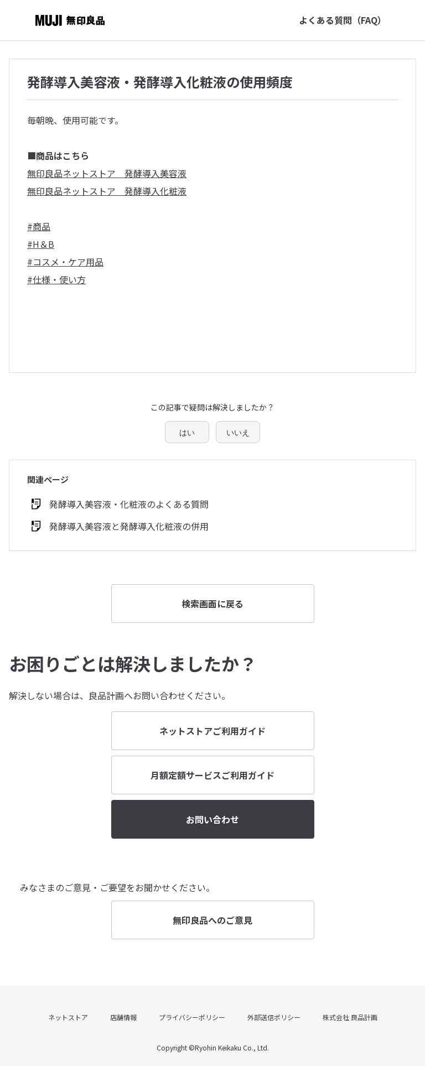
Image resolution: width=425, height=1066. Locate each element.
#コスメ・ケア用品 (65, 261)
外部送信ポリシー (273, 1017)
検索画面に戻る (212, 603)
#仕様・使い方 (56, 279)
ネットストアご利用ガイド (212, 730)
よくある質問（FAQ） (342, 20)
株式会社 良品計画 (350, 1017)
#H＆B (40, 244)
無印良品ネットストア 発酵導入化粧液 (106, 190)
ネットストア (68, 1017)
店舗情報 (123, 1017)
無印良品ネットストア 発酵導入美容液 (106, 173)
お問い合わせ (212, 819)
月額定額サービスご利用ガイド (212, 775)
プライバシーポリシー (192, 1017)
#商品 (38, 226)
